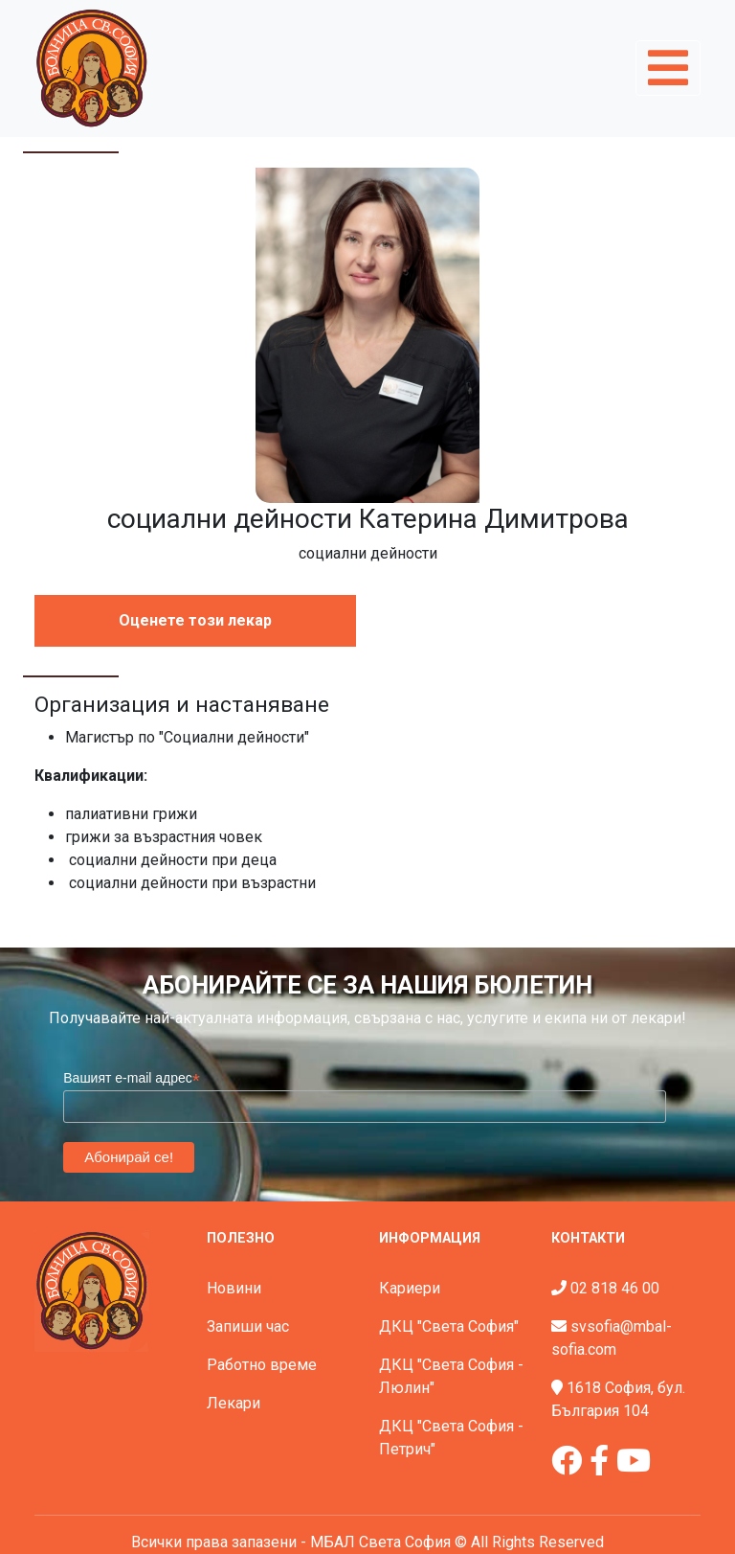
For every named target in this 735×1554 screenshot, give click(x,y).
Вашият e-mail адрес (131, 1078)
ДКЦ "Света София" (449, 1326)
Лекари (233, 1403)
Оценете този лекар (195, 620)
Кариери (409, 1288)
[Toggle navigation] (668, 68)
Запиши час (248, 1326)
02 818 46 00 (614, 1288)
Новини (234, 1288)
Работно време (262, 1365)
